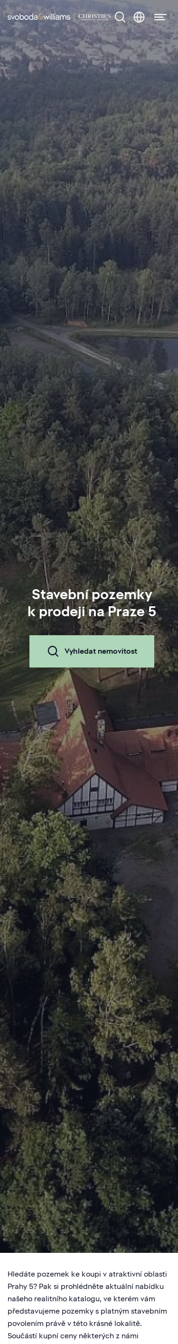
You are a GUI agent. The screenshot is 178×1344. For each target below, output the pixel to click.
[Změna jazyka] (139, 17)
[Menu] (158, 17)
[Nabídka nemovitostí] (120, 17)
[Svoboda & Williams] (59, 17)
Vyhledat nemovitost (92, 651)
